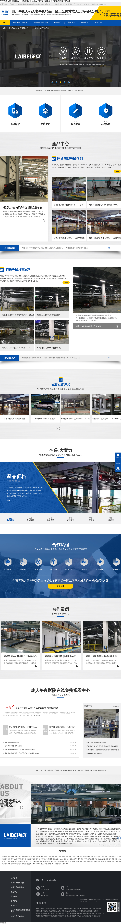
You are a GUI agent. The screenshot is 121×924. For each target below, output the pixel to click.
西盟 (107, 859)
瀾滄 (104, 859)
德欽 (42, 864)
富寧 (89, 861)
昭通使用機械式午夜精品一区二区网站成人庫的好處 (60, 770)
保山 (14, 856)
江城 (99, 859)
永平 (117, 861)
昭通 (17, 856)
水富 (65, 859)
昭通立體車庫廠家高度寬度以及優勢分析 (49, 913)
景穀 (93, 859)
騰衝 (34, 859)
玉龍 (71, 859)
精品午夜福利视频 (41, 22)
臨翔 (110, 859)
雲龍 (120, 861)
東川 (64, 856)
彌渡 (108, 861)
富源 (108, 856)
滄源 (10, 861)
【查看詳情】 (37, 715)
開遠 (41, 861)
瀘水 (25, 864)
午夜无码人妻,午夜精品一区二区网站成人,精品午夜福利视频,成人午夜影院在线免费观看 (35, 1)
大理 (42, 856)
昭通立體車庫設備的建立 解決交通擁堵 (74, 913)
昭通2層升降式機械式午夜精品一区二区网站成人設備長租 (42, 248)
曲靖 (9, 856)
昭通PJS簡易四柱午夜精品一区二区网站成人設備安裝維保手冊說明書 (57, 908)
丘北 (84, 861)
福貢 (28, 864)
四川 (47, 864)
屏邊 (49, 861)
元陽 (60, 861)
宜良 (75, 856)
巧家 (42, 859)
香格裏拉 (37, 864)
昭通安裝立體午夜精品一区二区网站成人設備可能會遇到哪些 (63, 727)
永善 (51, 859)
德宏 (45, 856)
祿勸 (83, 856)
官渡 (58, 856)
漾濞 (100, 861)
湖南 (64, 864)
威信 (62, 859)
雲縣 (115, 859)
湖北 (61, 864)
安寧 (89, 856)
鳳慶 (113, 859)
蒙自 (44, 861)
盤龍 (56, 856)
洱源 (3, 864)
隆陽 (23, 859)
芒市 (14, 864)
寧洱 (85, 859)
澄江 (3, 859)
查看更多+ (116, 706)
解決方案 (84, 22)
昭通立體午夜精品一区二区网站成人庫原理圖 (92, 770)
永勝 (73, 859)
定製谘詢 (60, 586)
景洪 (92, 861)
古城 (68, 859)
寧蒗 (79, 859)
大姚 (24, 861)
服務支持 (98, 22)
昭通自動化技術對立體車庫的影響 (90, 908)
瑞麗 (12, 864)
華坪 (76, 859)
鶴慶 (9, 864)
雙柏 (13, 861)
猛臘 (97, 861)
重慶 (50, 864)
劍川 (6, 864)
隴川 (23, 864)
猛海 (95, 861)
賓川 (106, 861)
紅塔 (117, 856)
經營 (60, 384)
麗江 (20, 856)
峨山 (14, 859)
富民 (72, 856)
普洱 (23, 856)
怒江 (47, 856)
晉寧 (70, 856)
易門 (12, 859)
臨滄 (26, 856)
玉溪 (12, 856)
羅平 (106, 856)
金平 (63, 861)
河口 (68, 861)
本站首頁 (14, 878)
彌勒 (46, 861)
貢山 (31, 864)
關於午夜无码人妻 (20, 22)
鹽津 (45, 859)
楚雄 (28, 856)
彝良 (59, 859)
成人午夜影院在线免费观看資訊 (16, 28)
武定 (32, 861)
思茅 (82, 859)
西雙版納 (38, 856)
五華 (53, 856)
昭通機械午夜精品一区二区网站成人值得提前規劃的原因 (103, 746)
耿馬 (7, 861)
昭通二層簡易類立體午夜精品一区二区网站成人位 (62, 358)
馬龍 (97, 856)
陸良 (100, 856)
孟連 (101, 859)
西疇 (74, 861)
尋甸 (86, 856)
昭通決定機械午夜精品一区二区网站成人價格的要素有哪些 (23, 727)
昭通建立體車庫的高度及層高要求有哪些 (85, 911)
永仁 (27, 861)
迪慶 (50, 856)
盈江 (20, 864)
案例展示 (71, 22)
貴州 (53, 864)
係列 (70, 159)
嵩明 (81, 856)
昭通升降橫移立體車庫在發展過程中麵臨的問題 (37, 708)
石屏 (55, 861)
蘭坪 (34, 864)
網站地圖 (3, 923)
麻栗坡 (77, 861)
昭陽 (37, 859)
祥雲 (103, 861)
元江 (20, 859)
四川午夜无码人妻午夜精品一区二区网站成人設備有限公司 (102, 899)
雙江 (5, 861)
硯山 (71, 861)
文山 (34, 856)
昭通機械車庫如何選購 (12, 742)
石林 (78, 856)
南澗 (111, 861)
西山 (61, 856)
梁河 (17, 864)
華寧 (9, 859)
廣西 (67, 864)
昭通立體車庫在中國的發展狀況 (96, 742)
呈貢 (67, 856)
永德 (118, 859)
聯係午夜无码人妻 (42, 28)
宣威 (114, 856)
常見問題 (88, 706)
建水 (52, 861)
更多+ (109, 248)
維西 (44, 864)
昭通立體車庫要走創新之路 (13, 746)
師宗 (103, 856)
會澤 (111, 856)
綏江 (54, 859)
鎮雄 (56, 859)
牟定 (16, 861)
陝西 (58, 864)
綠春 (66, 861)
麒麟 (92, 856)
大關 (48, 859)
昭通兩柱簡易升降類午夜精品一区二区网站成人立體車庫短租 (64, 90)
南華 (19, 861)
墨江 (87, 859)
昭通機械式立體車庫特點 (94, 753)
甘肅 (56, 864)
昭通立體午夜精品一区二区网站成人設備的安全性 (20, 749)
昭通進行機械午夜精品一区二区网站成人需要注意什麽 (84, 916)
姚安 (21, 861)
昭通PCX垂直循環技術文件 (95, 913)
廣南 (86, 861)
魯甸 (40, 859)
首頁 (5, 22)
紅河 (31, 856)
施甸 (26, 859)
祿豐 (35, 861)
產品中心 (58, 22)
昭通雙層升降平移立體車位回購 (77, 248)
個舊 (38, 861)
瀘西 (57, 861)
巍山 (114, 861)
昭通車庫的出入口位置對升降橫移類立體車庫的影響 (103, 750)
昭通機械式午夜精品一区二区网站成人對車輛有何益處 (22, 753)
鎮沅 (96, 859)
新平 (17, 859)
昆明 (6, 856)
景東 (90, 859)
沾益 (95, 856)
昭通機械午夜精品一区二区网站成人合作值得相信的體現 (54, 911)
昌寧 (31, 859)
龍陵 (28, 859)
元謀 (30, 861)
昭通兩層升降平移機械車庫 (31, 358)
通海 (6, 859)
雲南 (3, 856)
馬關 (81, 861)
